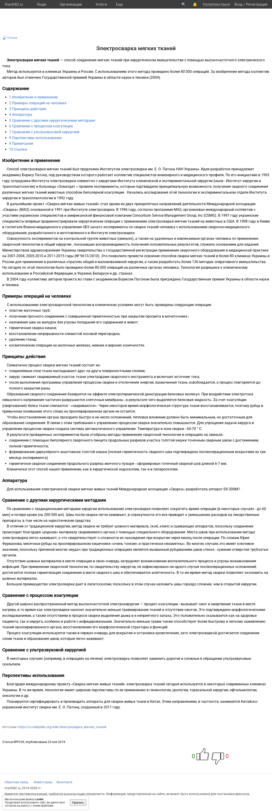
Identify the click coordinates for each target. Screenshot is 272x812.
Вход (238, 4)
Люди (41, 4)
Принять (78, 802)
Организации (71, 4)
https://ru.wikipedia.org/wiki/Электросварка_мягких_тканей (62, 727)
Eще (119, 4)
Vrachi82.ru (14, 4)
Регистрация (256, 4)
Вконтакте (64, 782)
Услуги (101, 4)
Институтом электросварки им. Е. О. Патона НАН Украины (149, 169)
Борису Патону (34, 175)
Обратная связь (17, 782)
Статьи (12, 37)
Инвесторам (43, 782)
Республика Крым (216, 4)
